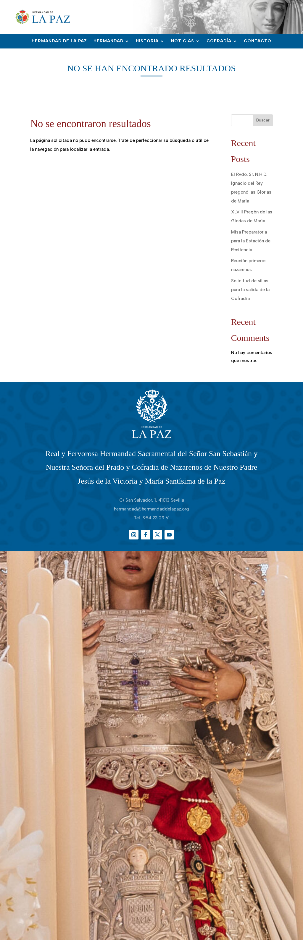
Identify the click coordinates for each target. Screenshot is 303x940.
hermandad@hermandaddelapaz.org (151, 509)
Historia (147, 41)
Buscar (263, 120)
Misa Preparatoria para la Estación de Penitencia (250, 240)
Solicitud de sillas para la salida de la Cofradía (250, 289)
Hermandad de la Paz (59, 41)
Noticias (182, 41)
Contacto (257, 41)
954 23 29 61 (156, 518)
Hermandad (108, 41)
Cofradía (219, 41)
